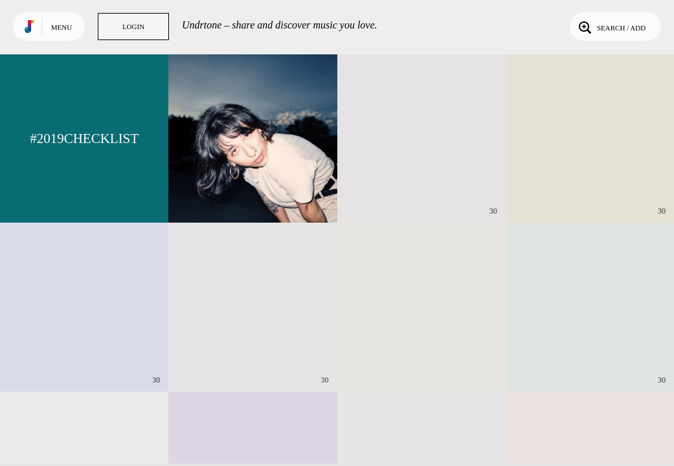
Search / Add (611, 26)
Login (133, 26)
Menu (61, 27)
